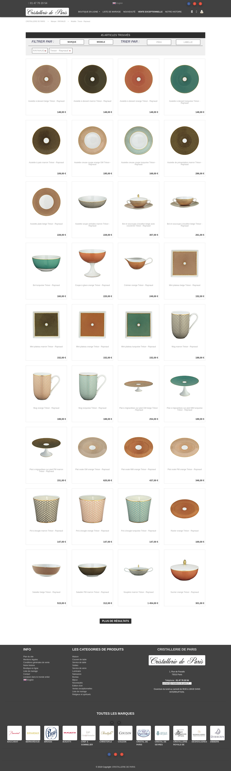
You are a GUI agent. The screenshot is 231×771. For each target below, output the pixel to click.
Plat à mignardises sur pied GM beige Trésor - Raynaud (138, 409)
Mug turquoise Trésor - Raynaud (92, 408)
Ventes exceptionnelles (82, 688)
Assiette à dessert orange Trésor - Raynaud (138, 101)
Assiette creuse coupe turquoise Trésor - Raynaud (138, 163)
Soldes (75, 665)
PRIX (159, 42)
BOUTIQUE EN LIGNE (89, 12)
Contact (26, 674)
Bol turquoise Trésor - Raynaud (46, 285)
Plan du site (28, 657)
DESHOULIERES (199, 742)
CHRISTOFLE (105, 742)
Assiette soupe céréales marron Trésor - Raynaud (92, 225)
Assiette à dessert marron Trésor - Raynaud (92, 101)
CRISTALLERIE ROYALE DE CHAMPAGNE (180, 745)
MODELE (101, 42)
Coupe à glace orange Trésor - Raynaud (92, 285)
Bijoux (75, 680)
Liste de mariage (30, 671)
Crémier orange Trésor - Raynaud (138, 285)
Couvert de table (79, 659)
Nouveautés (77, 683)
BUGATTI (67, 742)
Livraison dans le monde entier (36, 677)
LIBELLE (188, 42)
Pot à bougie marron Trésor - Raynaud (46, 531)
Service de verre (79, 668)
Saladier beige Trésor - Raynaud (46, 592)
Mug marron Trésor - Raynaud (185, 347)
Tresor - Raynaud (84, 21)
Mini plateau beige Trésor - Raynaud (184, 285)
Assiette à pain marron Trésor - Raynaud (46, 162)
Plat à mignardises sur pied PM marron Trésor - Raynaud (46, 470)
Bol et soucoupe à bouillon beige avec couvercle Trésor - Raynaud (138, 225)
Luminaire (76, 671)
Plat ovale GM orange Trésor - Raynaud (92, 469)
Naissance (76, 674)
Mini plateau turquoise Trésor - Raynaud (138, 347)
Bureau (75, 677)
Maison (75, 657)
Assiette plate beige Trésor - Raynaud (46, 224)
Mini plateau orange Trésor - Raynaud (92, 347)
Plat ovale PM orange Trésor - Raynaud (185, 469)
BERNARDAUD (33, 742)
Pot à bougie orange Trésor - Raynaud (92, 531)
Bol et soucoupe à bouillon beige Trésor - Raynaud (184, 225)
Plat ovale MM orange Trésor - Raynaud (138, 469)
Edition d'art (77, 686)
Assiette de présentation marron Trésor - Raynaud (184, 163)
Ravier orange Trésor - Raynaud (184, 531)
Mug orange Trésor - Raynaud (46, 408)
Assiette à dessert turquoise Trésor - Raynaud (184, 102)
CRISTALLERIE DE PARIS (35, 21)
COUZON (122, 742)
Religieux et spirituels (81, 694)
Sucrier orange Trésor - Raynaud (184, 592)
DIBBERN (214, 742)
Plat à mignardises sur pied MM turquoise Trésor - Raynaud (185, 409)
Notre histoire (29, 665)
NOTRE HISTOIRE (173, 12)
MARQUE (72, 42)
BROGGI (48, 742)
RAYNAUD (62, 21)
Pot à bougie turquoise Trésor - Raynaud (138, 531)
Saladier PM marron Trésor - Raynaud (92, 592)
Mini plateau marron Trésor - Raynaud (46, 347)
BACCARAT (12, 742)
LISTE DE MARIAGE (112, 12)
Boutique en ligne (30, 668)
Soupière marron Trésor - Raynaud (139, 592)
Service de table (79, 662)
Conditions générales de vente (36, 662)
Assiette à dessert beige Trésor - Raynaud (46, 101)
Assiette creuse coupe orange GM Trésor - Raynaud (92, 163)
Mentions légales (30, 659)
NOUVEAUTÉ (129, 12)
